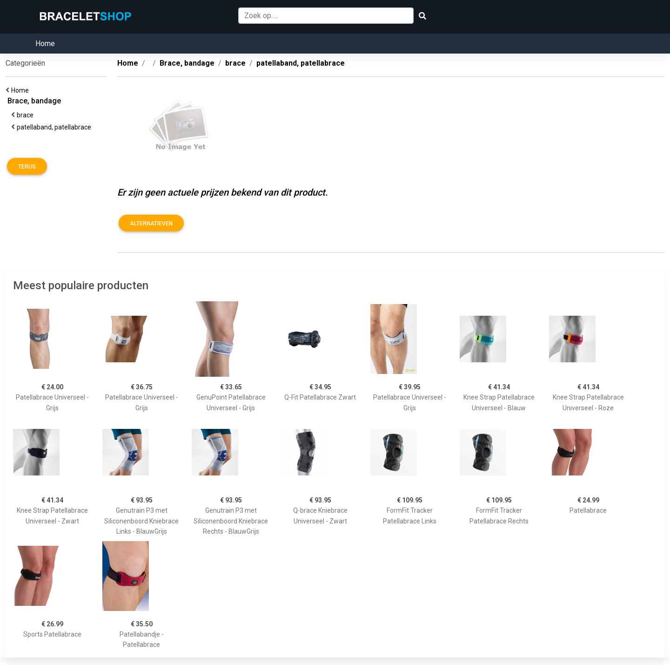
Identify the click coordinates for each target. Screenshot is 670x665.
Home (45, 43)
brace (26, 115)
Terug (27, 166)
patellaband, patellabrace (55, 127)
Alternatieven (151, 223)
